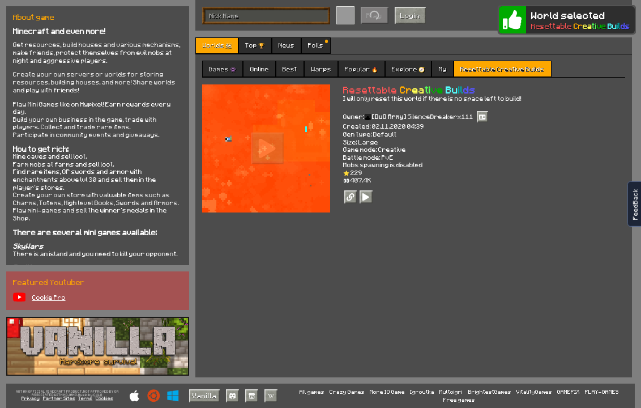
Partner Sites (59, 399)
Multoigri (451, 391)
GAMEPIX (568, 391)
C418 (97, 395)
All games (312, 391)
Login (410, 15)
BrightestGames (489, 391)
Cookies (104, 399)
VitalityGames (534, 391)
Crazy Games (347, 391)
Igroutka (422, 391)
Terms (85, 399)
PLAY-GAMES (602, 391)
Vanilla (205, 396)
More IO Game (387, 391)
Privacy (31, 399)
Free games (459, 399)
